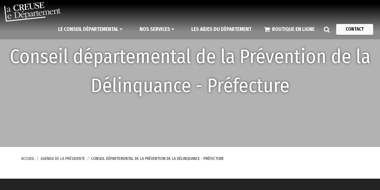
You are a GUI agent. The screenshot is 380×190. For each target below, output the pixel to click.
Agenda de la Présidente (63, 158)
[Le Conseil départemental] (90, 29)
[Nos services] (157, 29)
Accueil (28, 158)
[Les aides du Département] (221, 29)
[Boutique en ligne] (289, 29)
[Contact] (354, 29)
